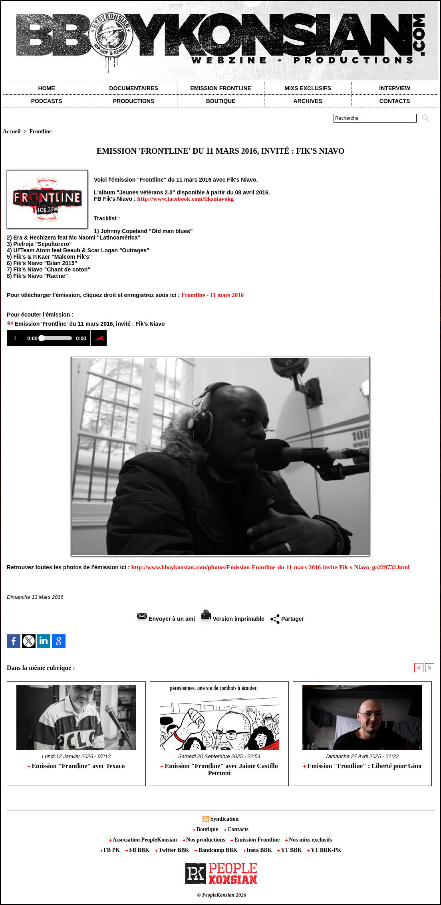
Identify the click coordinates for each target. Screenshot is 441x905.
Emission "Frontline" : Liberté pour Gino (362, 765)
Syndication (224, 819)
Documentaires (133, 88)
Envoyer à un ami (166, 619)
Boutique (221, 101)
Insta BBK (258, 850)
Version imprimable (232, 619)
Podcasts (46, 101)
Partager (287, 619)
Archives (307, 101)
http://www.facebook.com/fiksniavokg (185, 199)
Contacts (236, 829)
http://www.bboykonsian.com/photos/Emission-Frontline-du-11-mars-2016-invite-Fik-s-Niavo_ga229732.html (270, 567)
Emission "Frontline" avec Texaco (76, 765)
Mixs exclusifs (307, 88)
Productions (133, 101)
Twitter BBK (173, 850)
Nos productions (204, 840)
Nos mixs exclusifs (308, 840)
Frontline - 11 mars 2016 (212, 295)
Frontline (40, 132)
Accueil (11, 132)
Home (46, 88)
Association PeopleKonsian (144, 840)
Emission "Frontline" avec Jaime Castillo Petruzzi (219, 769)
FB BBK (138, 850)
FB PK (110, 850)
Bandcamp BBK (217, 850)
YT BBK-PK (324, 850)
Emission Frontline (220, 88)
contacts (394, 101)
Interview (394, 88)
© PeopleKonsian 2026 (221, 895)
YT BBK (290, 850)
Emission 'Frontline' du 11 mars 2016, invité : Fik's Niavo (90, 324)
